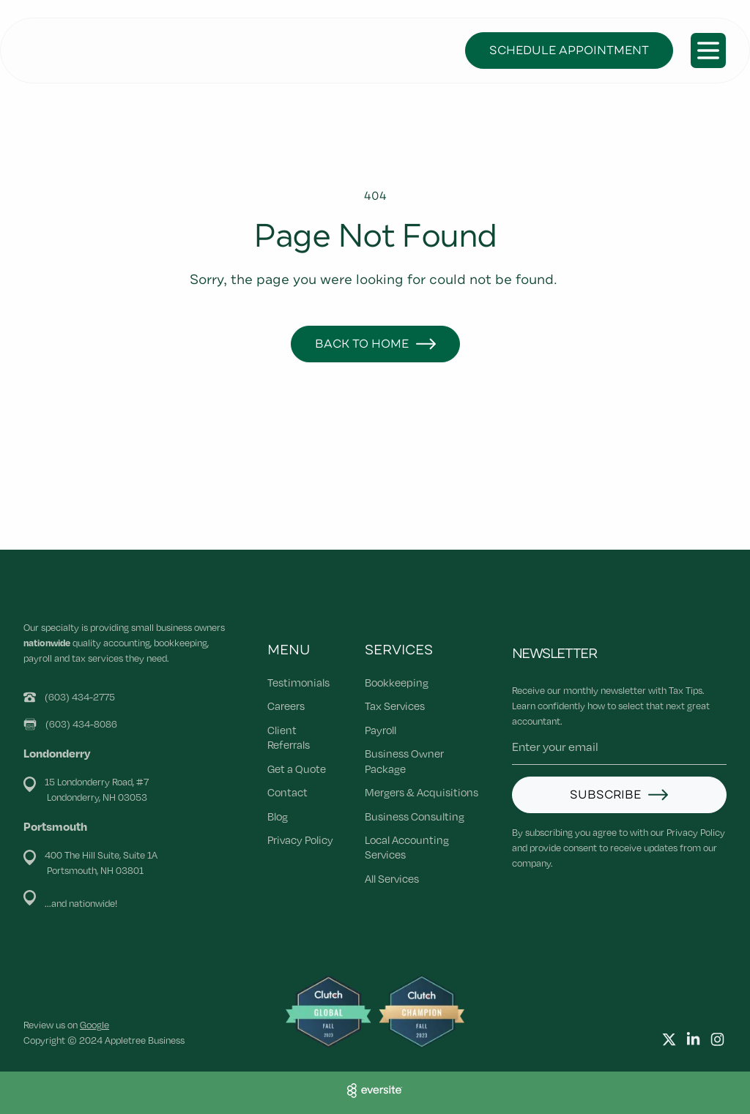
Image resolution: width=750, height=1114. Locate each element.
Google (94, 1025)
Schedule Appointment (569, 50)
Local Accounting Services (407, 847)
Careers (286, 705)
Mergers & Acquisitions (421, 792)
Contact (287, 792)
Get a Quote (296, 768)
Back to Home (362, 344)
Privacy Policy (300, 839)
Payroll (380, 729)
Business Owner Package (404, 760)
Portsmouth (55, 826)
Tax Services (395, 705)
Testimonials (298, 682)
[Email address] (619, 747)
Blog (277, 816)
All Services (392, 878)
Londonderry (57, 752)
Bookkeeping (396, 682)
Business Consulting (414, 816)
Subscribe (605, 795)
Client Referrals (288, 737)
